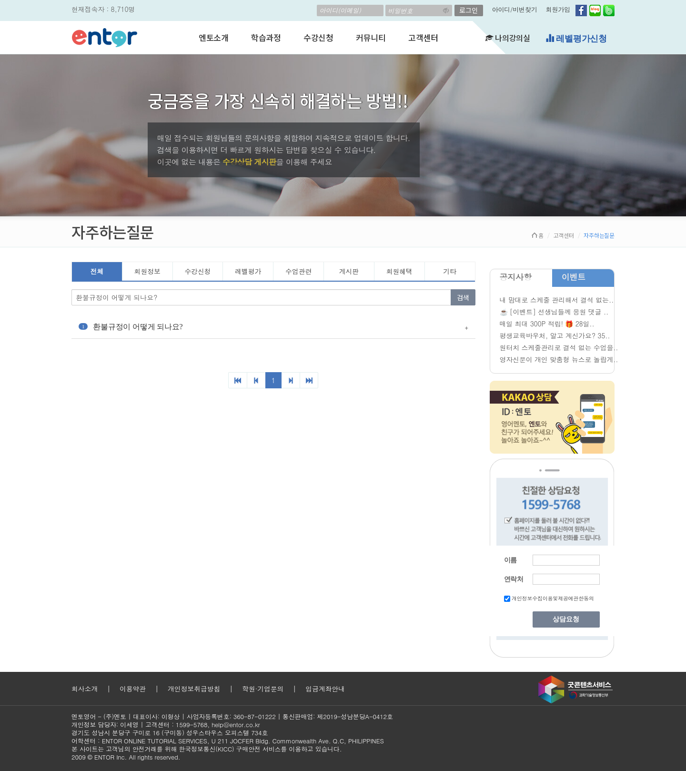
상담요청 (566, 619)
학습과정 (266, 37)
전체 (97, 271)
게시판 (349, 271)
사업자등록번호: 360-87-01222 (231, 716)
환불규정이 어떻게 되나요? (130, 327)
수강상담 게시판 (249, 161)
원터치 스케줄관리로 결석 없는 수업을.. (559, 347)
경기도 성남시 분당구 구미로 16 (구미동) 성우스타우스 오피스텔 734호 (169, 732)
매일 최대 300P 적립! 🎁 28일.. (547, 323)
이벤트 (573, 277)
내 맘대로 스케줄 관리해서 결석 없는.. (557, 299)
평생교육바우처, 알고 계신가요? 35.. (555, 335)
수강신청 (318, 37)
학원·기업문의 (262, 688)
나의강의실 (507, 37)
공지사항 (516, 277)
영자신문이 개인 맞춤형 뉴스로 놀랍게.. (559, 359)
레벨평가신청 (576, 38)
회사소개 (84, 688)
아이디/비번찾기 (514, 9)
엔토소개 (214, 37)
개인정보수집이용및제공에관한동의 (553, 598)
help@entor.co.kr (236, 724)
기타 (449, 271)
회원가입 (558, 9)
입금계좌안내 (325, 688)
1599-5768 (192, 724)
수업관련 (298, 271)
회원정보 (147, 271)
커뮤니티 (371, 37)
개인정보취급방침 (194, 688)
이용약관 (133, 688)
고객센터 (423, 37)
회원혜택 (399, 271)
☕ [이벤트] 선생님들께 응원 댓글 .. (554, 311)
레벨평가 (248, 271)
